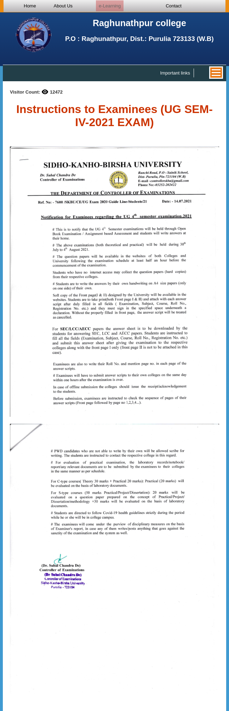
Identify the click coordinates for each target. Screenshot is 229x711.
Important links (175, 73)
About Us (63, 5)
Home (30, 5)
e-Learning (110, 5)
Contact (174, 5)
